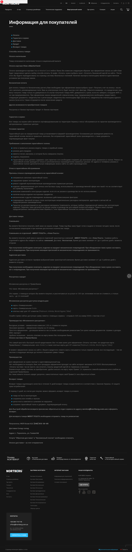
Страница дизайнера (33, 10)
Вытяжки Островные (36, 476)
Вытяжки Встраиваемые (37, 482)
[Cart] (128, 10)
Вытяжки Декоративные (37, 494)
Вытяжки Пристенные (36, 479)
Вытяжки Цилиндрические (37, 491)
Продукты (8, 10)
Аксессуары (33, 505)
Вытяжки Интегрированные (38, 503)
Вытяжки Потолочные (36, 488)
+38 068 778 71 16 (16, 522)
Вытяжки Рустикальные (37, 485)
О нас (19, 10)
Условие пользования (60, 482)
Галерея (102, 10)
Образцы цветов (35, 508)
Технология (9, 488)
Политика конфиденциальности (63, 479)
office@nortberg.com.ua (19, 525)
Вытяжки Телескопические (38, 500)
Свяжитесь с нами (19, 535)
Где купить (90, 10)
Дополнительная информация (108, 549)
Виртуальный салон (74, 10)
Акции (113, 10)
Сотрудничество (11, 491)
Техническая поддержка (54, 10)
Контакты (9, 497)
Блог (7, 494)
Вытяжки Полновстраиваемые (39, 497)
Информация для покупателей (63, 476)
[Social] (79, 492)
